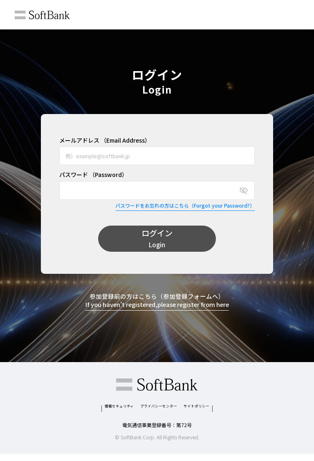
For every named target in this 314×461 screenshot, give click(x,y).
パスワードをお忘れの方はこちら (185, 205)
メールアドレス (104, 140)
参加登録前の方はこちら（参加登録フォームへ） (157, 301)
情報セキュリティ (95, 410)
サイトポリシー (222, 410)
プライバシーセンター (160, 410)
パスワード (93, 174)
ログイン (157, 239)
